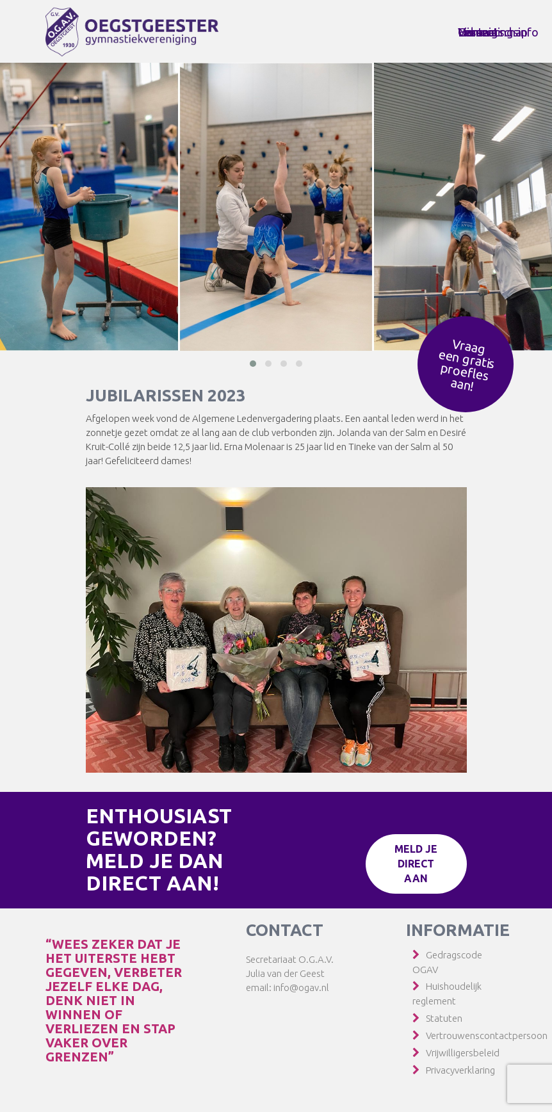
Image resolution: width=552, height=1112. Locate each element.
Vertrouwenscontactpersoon (487, 1035)
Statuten (444, 1018)
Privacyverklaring (460, 1070)
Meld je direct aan (416, 863)
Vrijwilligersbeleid (462, 1052)
